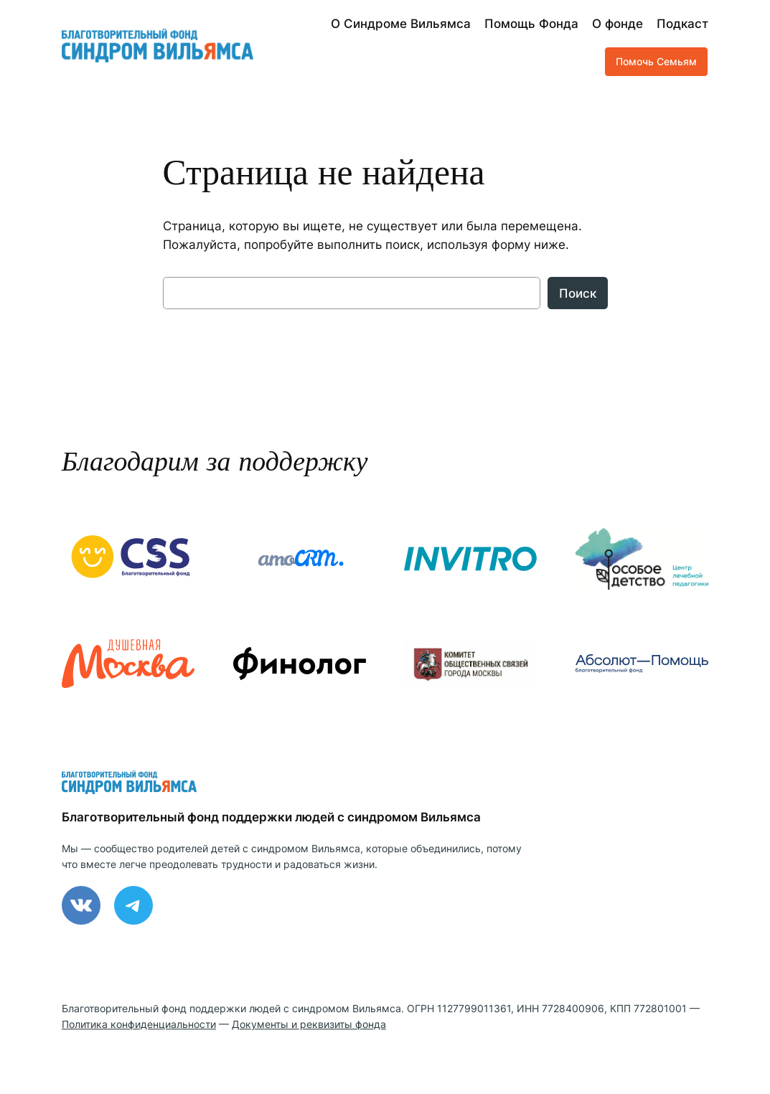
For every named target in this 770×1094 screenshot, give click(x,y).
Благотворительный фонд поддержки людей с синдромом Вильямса (271, 817)
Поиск (577, 293)
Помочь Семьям (656, 61)
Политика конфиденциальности (139, 1024)
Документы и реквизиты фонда (309, 1024)
